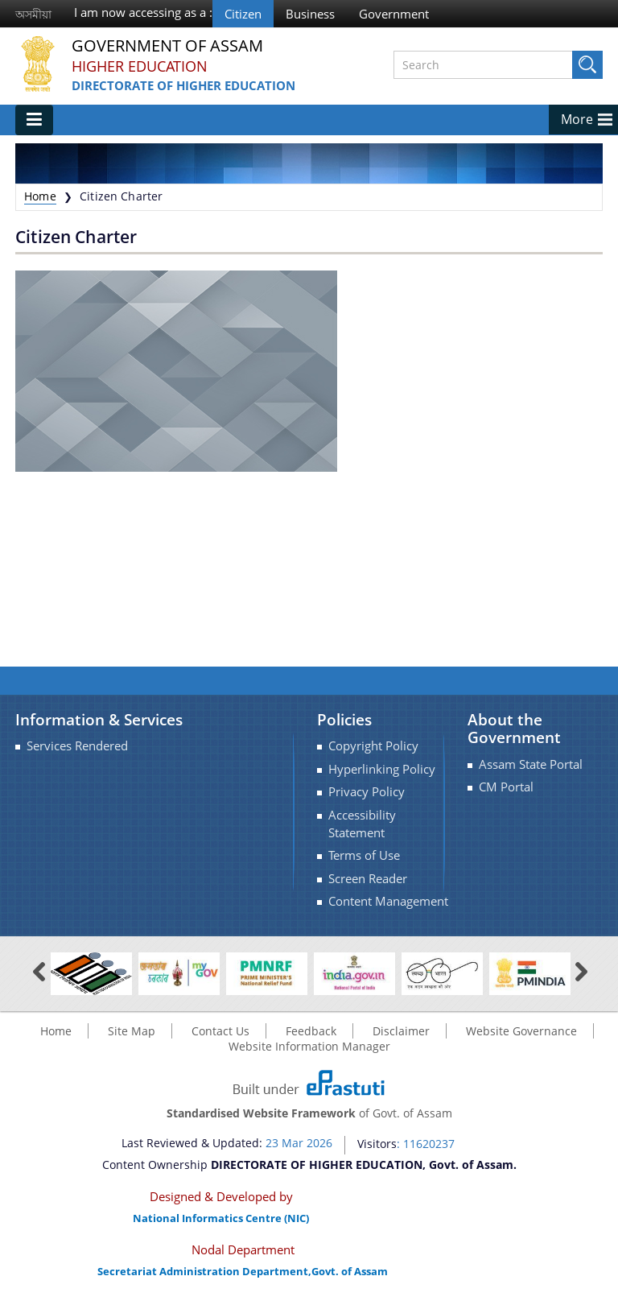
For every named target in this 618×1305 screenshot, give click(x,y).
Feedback (311, 1031)
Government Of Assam (167, 46)
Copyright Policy (373, 745)
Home (40, 196)
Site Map (131, 1031)
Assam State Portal (531, 764)
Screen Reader (367, 878)
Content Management (388, 901)
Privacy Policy (366, 791)
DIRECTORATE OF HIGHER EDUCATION (183, 85)
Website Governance (521, 1031)
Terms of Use (364, 855)
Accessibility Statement (362, 824)
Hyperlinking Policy (381, 769)
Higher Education (140, 66)
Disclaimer (401, 1031)
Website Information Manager (309, 1046)
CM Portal (506, 786)
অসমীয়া (33, 14)
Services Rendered (77, 745)
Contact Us (220, 1031)
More (577, 119)
